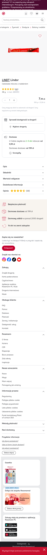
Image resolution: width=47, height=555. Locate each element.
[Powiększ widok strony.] (29, 544)
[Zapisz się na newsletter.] (8, 248)
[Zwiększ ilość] (14, 100)
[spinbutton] (9, 100)
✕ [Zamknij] (44, 549)
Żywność (15, 27)
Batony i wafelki (38, 27)
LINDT (6, 80)
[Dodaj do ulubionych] (39, 36)
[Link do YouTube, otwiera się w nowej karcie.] (19, 260)
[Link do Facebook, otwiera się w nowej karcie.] (9, 260)
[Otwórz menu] (42, 13)
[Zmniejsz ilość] (5, 100)
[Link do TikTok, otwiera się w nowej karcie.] (14, 260)
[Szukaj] (42, 20)
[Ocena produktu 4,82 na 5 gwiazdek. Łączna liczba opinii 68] (23, 89)
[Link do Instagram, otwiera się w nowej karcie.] (4, 260)
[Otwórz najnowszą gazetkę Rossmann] (10, 475)
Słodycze (25, 27)
